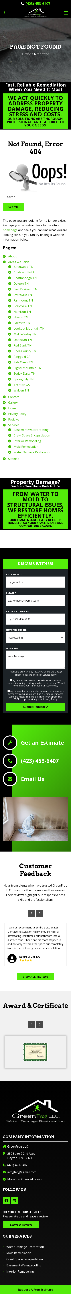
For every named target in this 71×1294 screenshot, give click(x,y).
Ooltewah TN (23, 340)
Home (12, 408)
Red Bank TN (23, 345)
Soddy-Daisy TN (25, 374)
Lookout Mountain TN (29, 329)
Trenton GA (22, 385)
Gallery (13, 403)
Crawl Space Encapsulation (32, 435)
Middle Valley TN (25, 334)
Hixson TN (21, 317)
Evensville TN (23, 295)
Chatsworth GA (24, 272)
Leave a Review (21, 1225)
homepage (10, 230)
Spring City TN (24, 379)
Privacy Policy (17, 414)
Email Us (32, 779)
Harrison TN (22, 312)
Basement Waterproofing (31, 430)
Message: (12, 648)
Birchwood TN (23, 267)
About (12, 256)
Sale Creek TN (23, 362)
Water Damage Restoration (32, 452)
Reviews (13, 419)
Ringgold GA (22, 357)
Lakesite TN (22, 323)
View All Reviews (35, 977)
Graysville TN (23, 306)
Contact (13, 397)
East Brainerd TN (25, 289)
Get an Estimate (42, 742)
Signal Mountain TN (27, 368)
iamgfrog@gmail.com (21, 1172)
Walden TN (21, 390)
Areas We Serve (18, 262)
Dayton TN (21, 284)
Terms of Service (41, 674)
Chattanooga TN (25, 278)
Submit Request (35, 706)
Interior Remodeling (27, 441)
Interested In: (16, 630)
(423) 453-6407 (37, 3)
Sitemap (13, 459)
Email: (11, 593)
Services (13, 425)
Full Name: (14, 574)
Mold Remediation (26, 447)
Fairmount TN (23, 300)
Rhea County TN (25, 351)
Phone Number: (17, 611)
